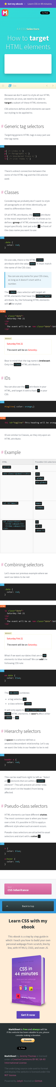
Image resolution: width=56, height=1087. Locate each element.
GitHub (38, 1080)
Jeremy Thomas (28, 1055)
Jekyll (20, 1080)
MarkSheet (5, 13)
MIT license (10, 1075)
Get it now (28, 1015)
